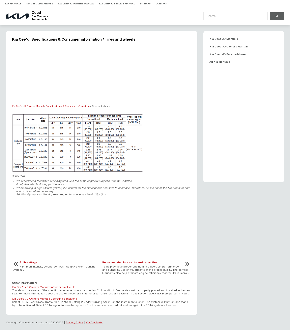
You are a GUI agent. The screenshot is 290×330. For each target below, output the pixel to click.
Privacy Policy (74, 322)
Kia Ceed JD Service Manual (117, 3)
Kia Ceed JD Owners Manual (76, 3)
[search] (233, 16)
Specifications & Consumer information (68, 106)
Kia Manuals (13, 3)
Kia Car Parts (94, 322)
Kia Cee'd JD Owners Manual (28, 106)
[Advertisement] (101, 75)
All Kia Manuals (219, 61)
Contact (161, 3)
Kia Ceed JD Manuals (39, 3)
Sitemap (145, 3)
